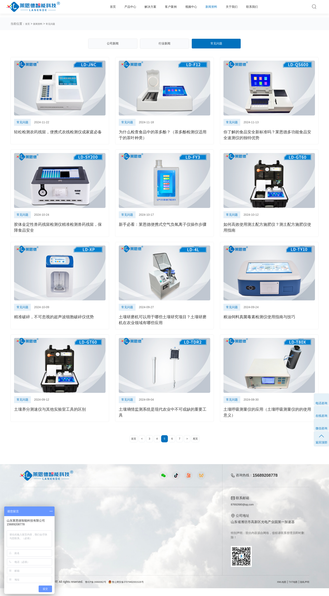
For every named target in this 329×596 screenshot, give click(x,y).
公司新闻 (112, 45)
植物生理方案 (70, 535)
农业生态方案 (70, 513)
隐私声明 (303, 589)
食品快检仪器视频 (117, 520)
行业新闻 (164, 45)
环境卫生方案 (70, 549)
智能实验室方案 (72, 542)
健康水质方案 (70, 528)
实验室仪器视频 (116, 542)
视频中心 (174, 8)
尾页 (204, 445)
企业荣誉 (193, 528)
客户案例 (149, 8)
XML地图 (275, 589)
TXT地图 (289, 589)
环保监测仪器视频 (117, 549)
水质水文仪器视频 (117, 528)
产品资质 (193, 520)
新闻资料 (199, 8)
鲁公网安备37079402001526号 (136, 589)
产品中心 (98, 8)
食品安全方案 (70, 520)
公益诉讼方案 (70, 556)
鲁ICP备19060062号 (98, 589)
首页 (77, 8)
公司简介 (193, 513)
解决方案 (124, 8)
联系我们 (249, 8)
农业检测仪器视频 (117, 513)
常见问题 (55, 23)
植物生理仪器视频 (117, 535)
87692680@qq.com (245, 512)
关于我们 (224, 8)
